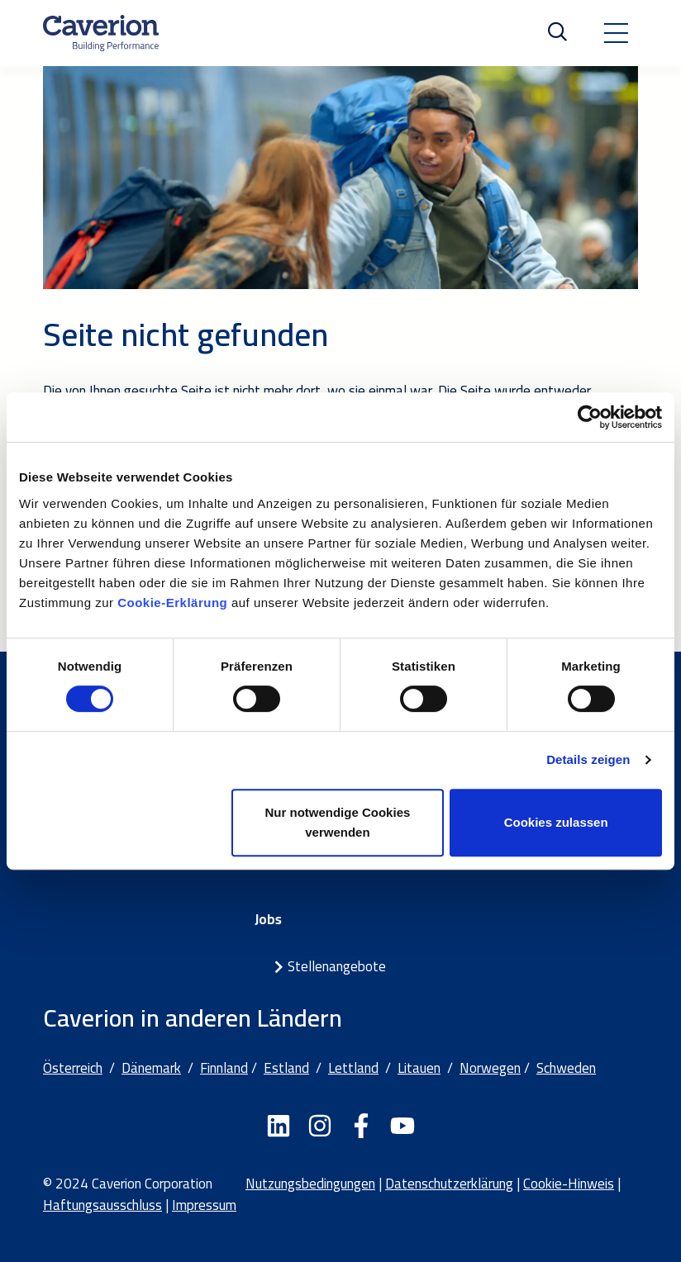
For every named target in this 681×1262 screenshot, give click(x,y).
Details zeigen (588, 759)
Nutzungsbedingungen (310, 1183)
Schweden (566, 1068)
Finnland (224, 1068)
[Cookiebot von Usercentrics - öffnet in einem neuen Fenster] (589, 417)
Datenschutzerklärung (449, 1183)
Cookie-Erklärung (174, 602)
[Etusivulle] (101, 33)
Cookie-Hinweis (568, 1183)
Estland (286, 1068)
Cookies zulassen (556, 822)
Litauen (419, 1068)
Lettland (353, 1068)
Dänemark (151, 1068)
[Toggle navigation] (615, 33)
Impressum (204, 1205)
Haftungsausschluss (102, 1205)
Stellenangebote (337, 966)
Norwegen (490, 1068)
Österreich (72, 1068)
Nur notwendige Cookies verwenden (337, 822)
